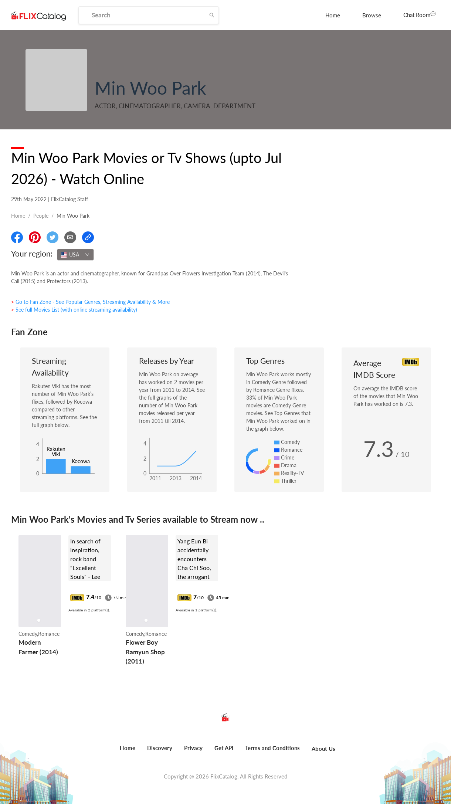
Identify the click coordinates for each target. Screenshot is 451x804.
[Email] (70, 237)
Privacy (193, 747)
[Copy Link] (88, 237)
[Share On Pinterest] (35, 237)
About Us (323, 748)
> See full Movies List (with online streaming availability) (74, 309)
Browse (371, 15)
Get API (223, 747)
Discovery (159, 747)
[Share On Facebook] (17, 237)
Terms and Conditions (272, 747)
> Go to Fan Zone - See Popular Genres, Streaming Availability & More (90, 302)
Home (332, 15)
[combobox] (75, 255)
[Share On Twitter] (52, 237)
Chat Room (419, 14)
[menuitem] (332, 15)
